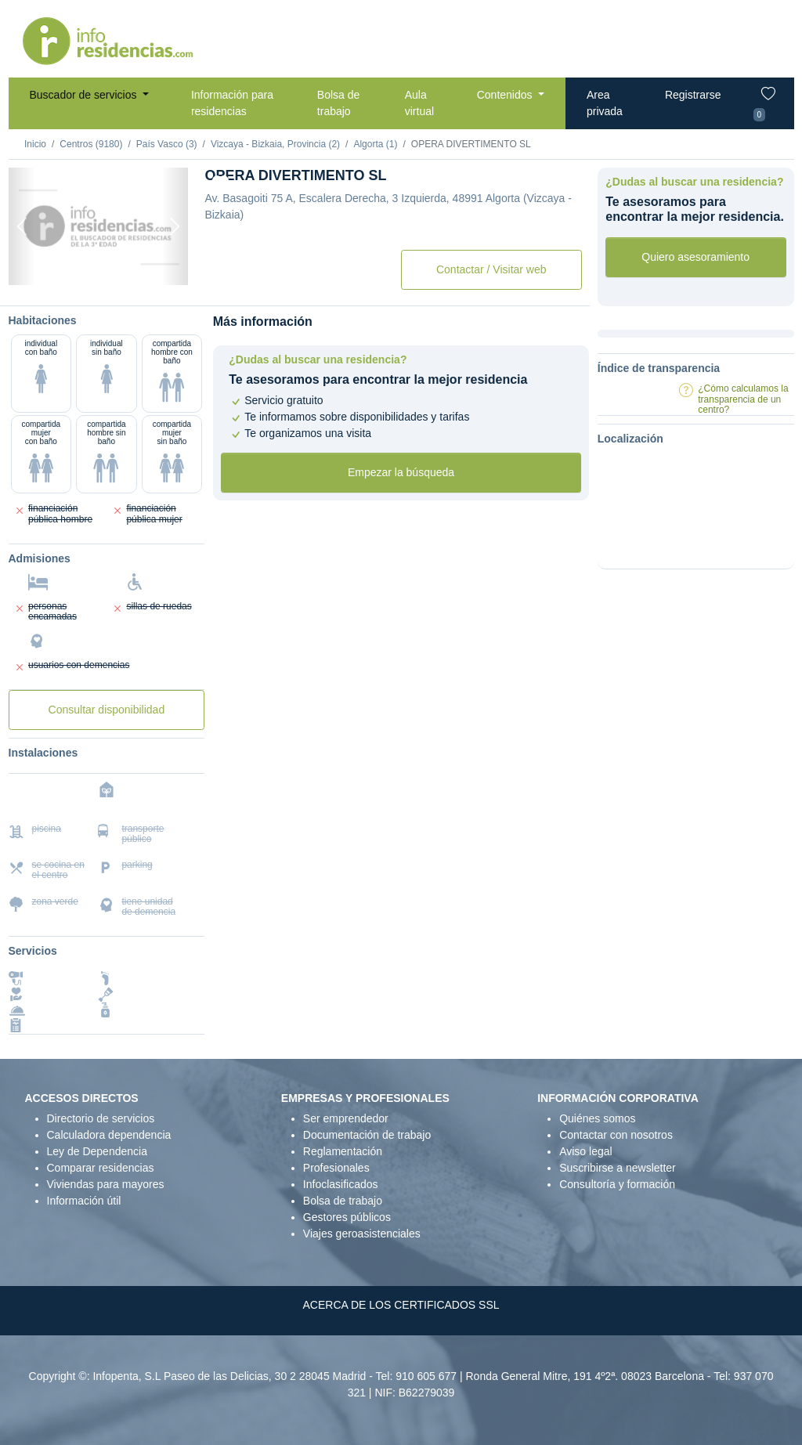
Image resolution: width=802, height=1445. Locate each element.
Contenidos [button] (506, 95)
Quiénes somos (597, 1118)
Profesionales (336, 1167)
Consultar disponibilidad (107, 709)
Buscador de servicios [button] (85, 95)
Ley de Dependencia (97, 1151)
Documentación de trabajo (367, 1135)
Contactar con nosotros (616, 1135)
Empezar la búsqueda (401, 472)
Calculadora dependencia (109, 1135)
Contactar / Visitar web (491, 269)
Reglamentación (342, 1151)
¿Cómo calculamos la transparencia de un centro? (743, 398)
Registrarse (693, 95)
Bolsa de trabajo (338, 103)
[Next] (174, 226)
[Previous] (22, 226)
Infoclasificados (340, 1184)
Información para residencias (232, 103)
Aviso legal (585, 1151)
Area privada (605, 103)
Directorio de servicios (101, 1118)
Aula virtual (419, 103)
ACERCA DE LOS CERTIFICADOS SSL (400, 1305)
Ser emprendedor (345, 1118)
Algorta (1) (375, 144)
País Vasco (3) (166, 144)
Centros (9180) (91, 144)
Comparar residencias (100, 1167)
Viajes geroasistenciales (362, 1233)
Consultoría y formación (617, 1184)
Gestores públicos (347, 1217)
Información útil (84, 1200)
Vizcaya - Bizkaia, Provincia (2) (275, 144)
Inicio (35, 144)
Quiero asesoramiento (695, 257)
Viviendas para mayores (105, 1184)
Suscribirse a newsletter (617, 1167)
